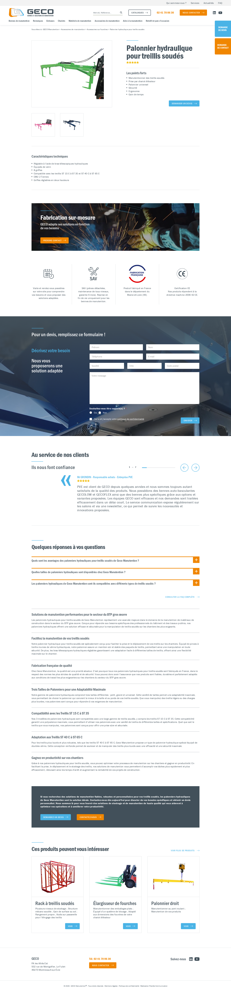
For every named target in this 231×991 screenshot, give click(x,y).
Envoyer (188, 420)
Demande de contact (222, 46)
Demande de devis (223, 29)
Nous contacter (191, 12)
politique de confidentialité (130, 418)
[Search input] (104, 12)
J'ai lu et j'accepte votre (119, 418)
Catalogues (137, 12)
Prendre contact (52, 240)
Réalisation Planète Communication (154, 986)
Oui (95, 412)
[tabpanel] (138, 493)
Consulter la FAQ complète (180, 596)
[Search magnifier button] (120, 12)
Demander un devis (182, 103)
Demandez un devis (53, 817)
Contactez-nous (88, 817)
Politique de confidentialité (129, 986)
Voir (70, 926)
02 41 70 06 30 (165, 12)
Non (105, 412)
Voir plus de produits (183, 850)
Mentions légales (111, 986)
